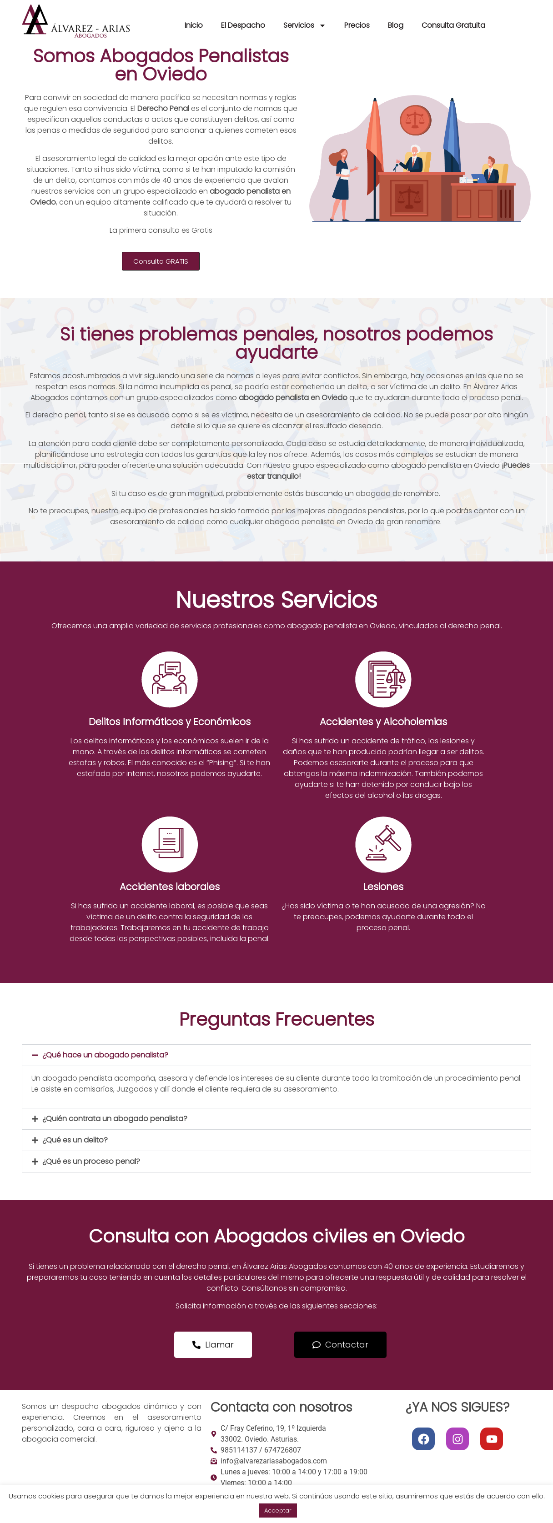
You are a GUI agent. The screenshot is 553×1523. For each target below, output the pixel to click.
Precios (357, 25)
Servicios (304, 25)
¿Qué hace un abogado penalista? (105, 1055)
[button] (276, 1055)
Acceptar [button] (278, 1510)
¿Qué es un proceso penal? (91, 1161)
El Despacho (243, 25)
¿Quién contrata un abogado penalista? (114, 1118)
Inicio (194, 25)
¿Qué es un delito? (75, 1140)
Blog (395, 25)
